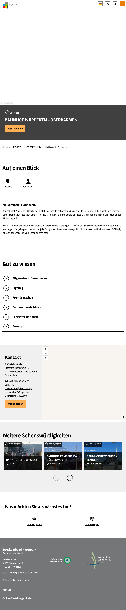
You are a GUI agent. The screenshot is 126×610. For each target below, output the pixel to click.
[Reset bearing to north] (45, 357)
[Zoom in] (45, 349)
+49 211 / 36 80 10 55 (19, 381)
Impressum (23, 580)
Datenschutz (8, 580)
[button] (15, 128)
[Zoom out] (45, 353)
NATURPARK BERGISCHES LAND (24, 147)
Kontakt (6, 589)
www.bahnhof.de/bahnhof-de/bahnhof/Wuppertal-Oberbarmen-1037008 (18, 392)
